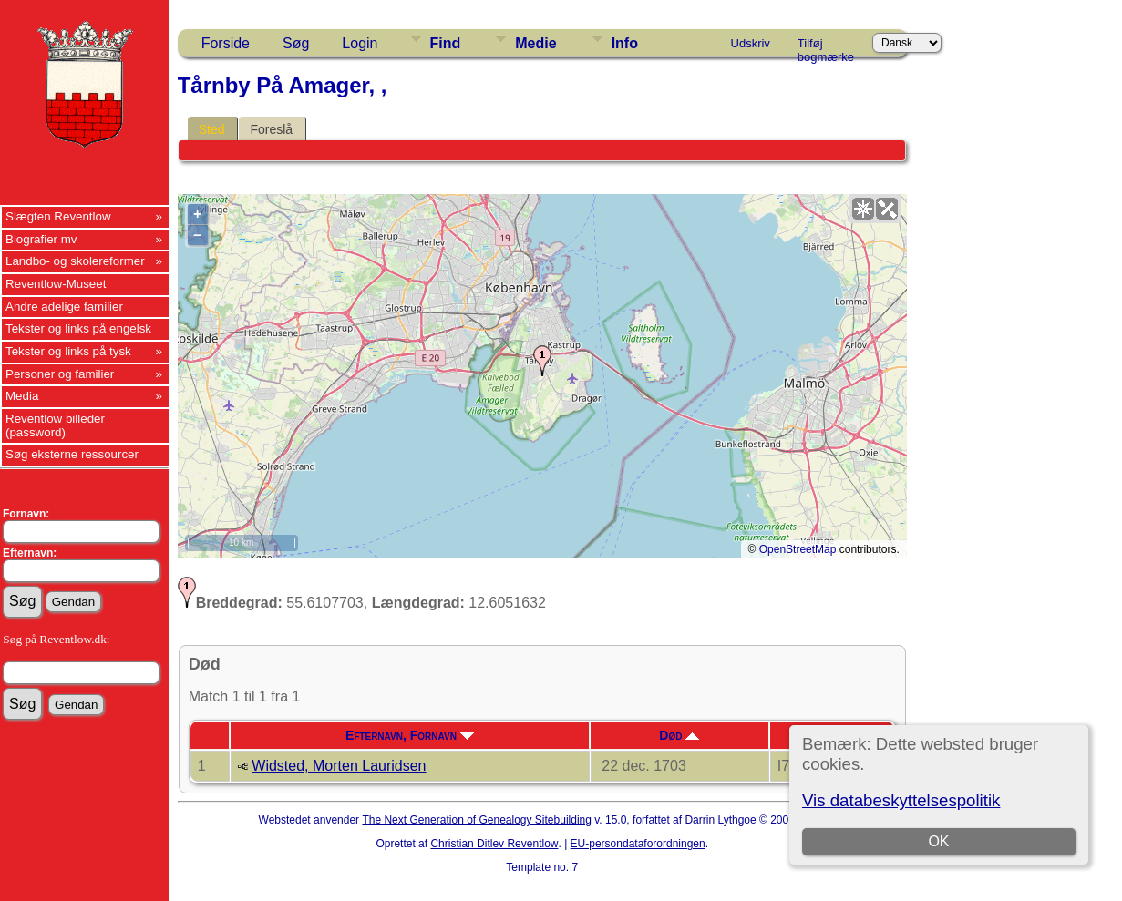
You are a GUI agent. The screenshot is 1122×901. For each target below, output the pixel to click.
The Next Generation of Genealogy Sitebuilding (477, 820)
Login (359, 43)
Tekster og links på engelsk (78, 328)
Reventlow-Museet (55, 284)
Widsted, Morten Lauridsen (339, 765)
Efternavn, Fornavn (409, 735)
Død (679, 735)
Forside (225, 43)
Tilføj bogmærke (826, 46)
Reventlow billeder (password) (55, 425)
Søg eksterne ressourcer (72, 454)
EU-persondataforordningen (638, 843)
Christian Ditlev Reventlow (494, 843)
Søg (296, 43)
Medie (535, 43)
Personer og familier (59, 374)
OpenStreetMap (798, 549)
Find (445, 43)
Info (625, 43)
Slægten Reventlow (58, 216)
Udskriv (750, 43)
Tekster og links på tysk (68, 351)
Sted (212, 129)
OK (939, 841)
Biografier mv (41, 239)
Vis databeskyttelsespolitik (901, 800)
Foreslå (271, 129)
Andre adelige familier (64, 306)
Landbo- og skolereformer (75, 261)
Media (21, 396)
